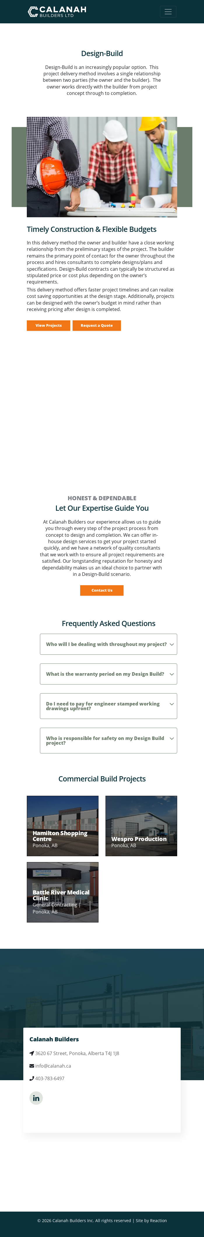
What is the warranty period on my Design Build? (105, 674)
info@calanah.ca (53, 1066)
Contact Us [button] (102, 590)
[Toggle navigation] (168, 12)
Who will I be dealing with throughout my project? (106, 644)
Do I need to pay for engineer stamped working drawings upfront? (103, 706)
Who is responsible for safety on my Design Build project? (105, 740)
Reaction (158, 1220)
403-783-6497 (49, 1079)
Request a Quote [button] (97, 325)
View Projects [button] (49, 325)
